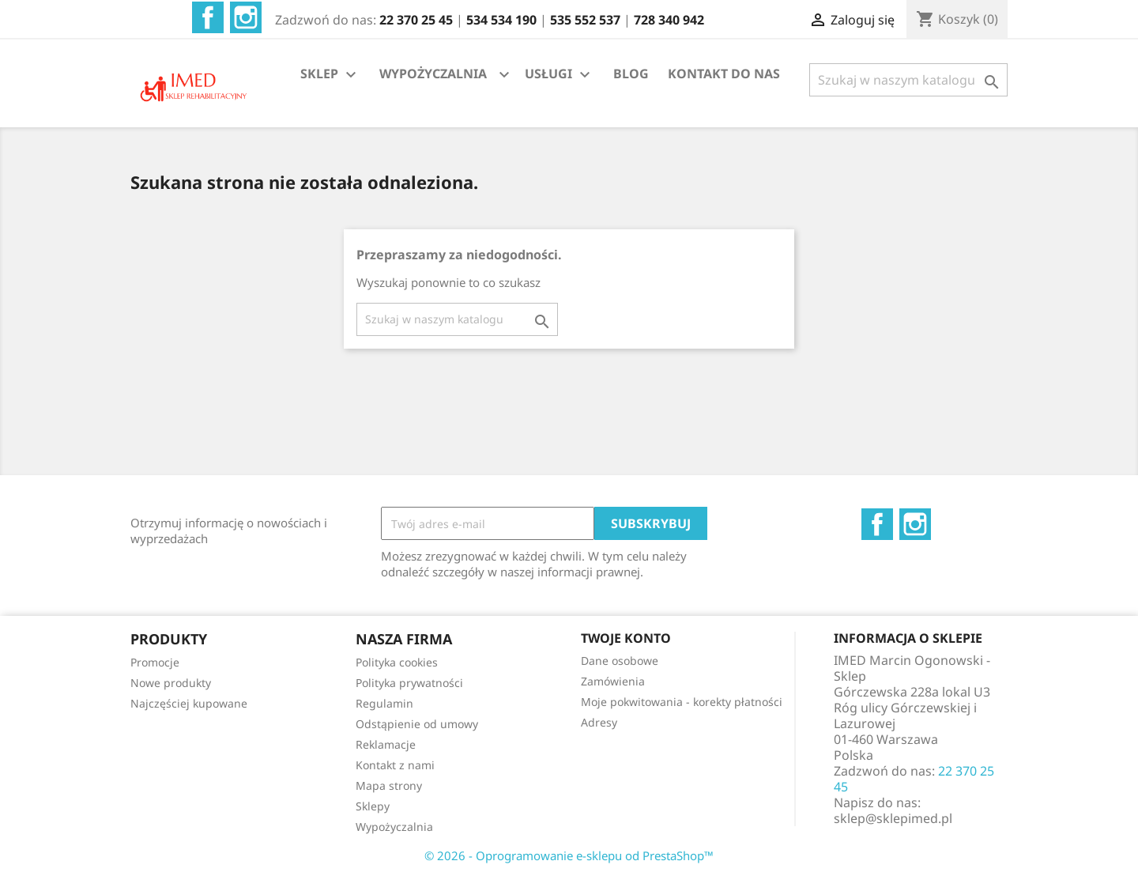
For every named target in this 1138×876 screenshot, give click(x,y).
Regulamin (384, 703)
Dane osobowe (619, 660)
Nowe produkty (170, 682)
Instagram (246, 17)
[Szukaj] (908, 79)
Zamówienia (613, 681)
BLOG (631, 73)
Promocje (154, 662)
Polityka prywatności (409, 682)
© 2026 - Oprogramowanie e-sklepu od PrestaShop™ (569, 855)
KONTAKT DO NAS (724, 73)
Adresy (599, 722)
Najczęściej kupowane (188, 703)
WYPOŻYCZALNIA (433, 73)
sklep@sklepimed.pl (893, 818)
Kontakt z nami (395, 764)
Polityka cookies (397, 662)
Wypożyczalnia (394, 826)
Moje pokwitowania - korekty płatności (681, 701)
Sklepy (373, 806)
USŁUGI (559, 75)
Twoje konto (626, 638)
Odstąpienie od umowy (417, 723)
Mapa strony (389, 785)
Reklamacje (386, 744)
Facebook (208, 17)
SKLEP (330, 75)
